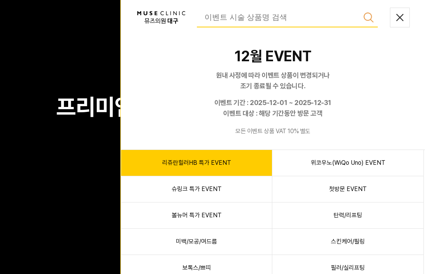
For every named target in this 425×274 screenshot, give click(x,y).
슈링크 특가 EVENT (197, 189)
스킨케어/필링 (348, 241)
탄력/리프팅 (348, 215)
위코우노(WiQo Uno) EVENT (348, 162)
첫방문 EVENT (348, 189)
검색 (369, 17)
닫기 (400, 17)
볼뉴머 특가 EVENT (197, 215)
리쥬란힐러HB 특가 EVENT (196, 162)
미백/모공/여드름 (196, 241)
